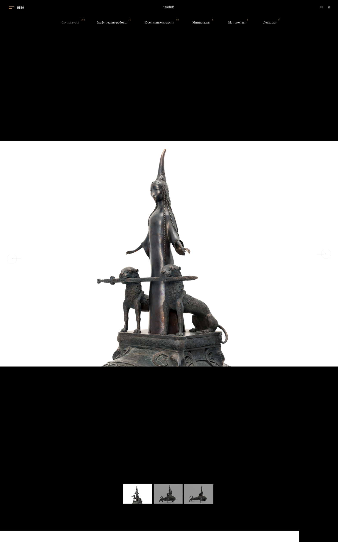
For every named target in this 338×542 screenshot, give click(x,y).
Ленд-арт (270, 22)
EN (329, 7)
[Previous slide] (12, 259)
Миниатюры (201, 22)
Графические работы (112, 22)
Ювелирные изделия (159, 22)
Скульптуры (70, 22)
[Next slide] (326, 254)
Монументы (236, 22)
